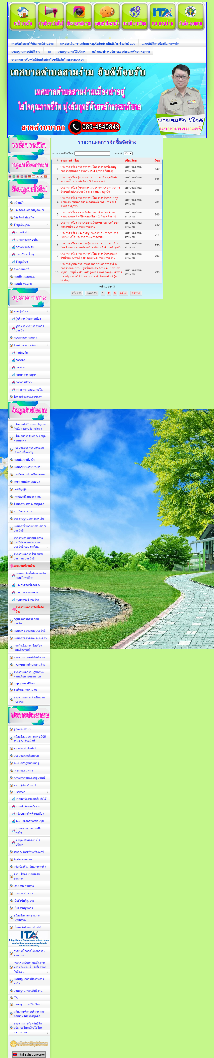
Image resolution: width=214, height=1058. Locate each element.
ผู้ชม (157, 160)
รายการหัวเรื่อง (69, 160)
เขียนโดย (131, 160)
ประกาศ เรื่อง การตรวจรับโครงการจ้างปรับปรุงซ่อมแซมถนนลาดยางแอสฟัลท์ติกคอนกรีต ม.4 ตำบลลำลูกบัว (89, 202)
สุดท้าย (136, 293)
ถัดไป (123, 293)
